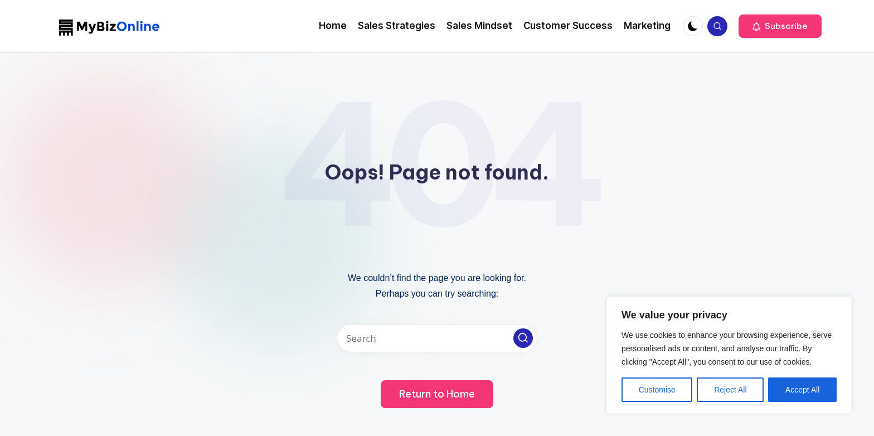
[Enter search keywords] (437, 338)
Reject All (730, 389)
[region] (729, 355)
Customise (657, 389)
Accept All (802, 389)
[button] (780, 26)
